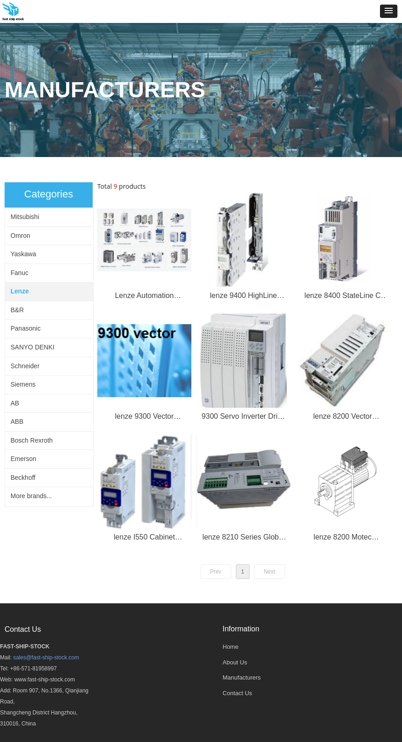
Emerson (23, 458)
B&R (17, 310)
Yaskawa (23, 254)
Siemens (23, 384)
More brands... (31, 496)
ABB (17, 421)
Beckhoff (23, 477)
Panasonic (25, 328)
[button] (388, 11)
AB (15, 403)
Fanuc (19, 272)
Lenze (20, 291)
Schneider (25, 366)
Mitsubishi (25, 216)
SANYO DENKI (33, 347)
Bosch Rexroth (32, 440)
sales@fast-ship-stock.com (46, 657)
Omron (20, 235)
